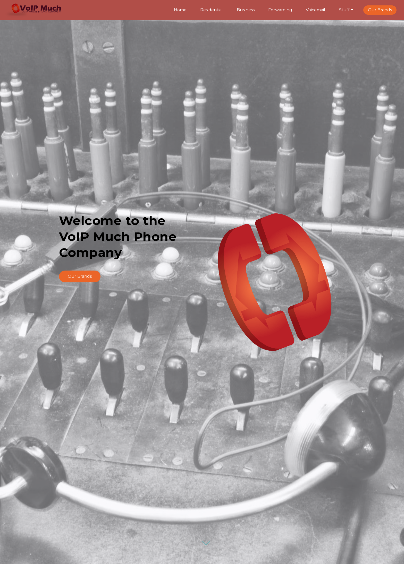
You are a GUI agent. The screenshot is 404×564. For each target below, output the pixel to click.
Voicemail (315, 9)
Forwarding (280, 9)
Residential (211, 9)
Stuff (344, 9)
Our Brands (380, 9)
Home (180, 9)
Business (246, 9)
